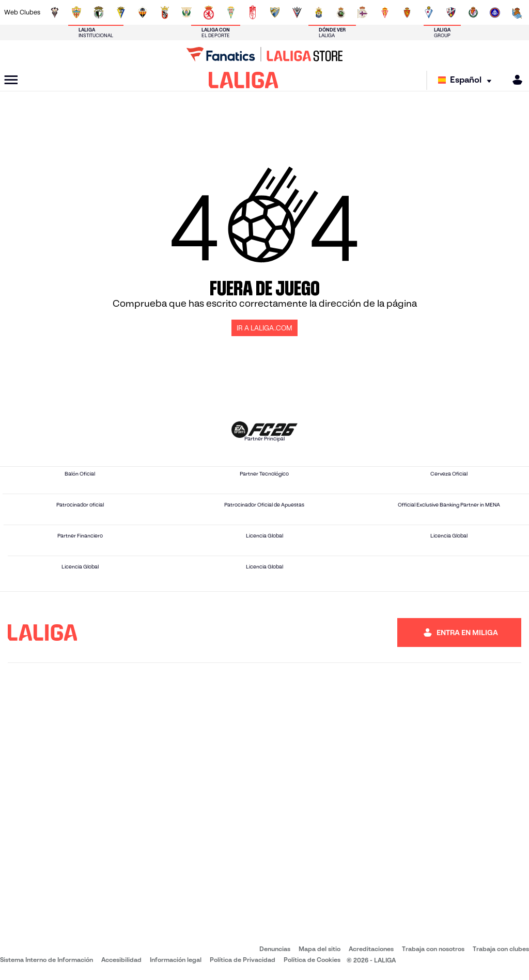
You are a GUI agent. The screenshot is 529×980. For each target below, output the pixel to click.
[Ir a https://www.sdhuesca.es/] (451, 12)
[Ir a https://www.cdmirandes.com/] (297, 12)
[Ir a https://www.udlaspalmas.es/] (318, 12)
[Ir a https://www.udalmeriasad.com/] (76, 12)
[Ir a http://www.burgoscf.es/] (98, 12)
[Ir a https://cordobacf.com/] (231, 12)
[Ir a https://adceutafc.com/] (165, 12)
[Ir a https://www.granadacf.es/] (252, 12)
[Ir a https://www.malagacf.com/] (275, 12)
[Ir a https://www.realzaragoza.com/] (407, 12)
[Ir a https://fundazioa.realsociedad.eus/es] (517, 12)
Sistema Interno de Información (46, 959)
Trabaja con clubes (501, 948)
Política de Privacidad (242, 959)
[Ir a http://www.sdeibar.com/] (429, 12)
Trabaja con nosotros (433, 948)
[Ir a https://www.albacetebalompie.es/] (55, 12)
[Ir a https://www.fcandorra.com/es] (495, 12)
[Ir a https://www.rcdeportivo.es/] (362, 12)
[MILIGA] (514, 80)
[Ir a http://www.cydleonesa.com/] (208, 12)
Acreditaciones (371, 948)
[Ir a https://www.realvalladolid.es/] (473, 12)
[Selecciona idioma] (467, 80)
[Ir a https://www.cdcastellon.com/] (142, 12)
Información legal (175, 959)
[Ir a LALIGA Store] (264, 54)
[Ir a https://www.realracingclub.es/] (341, 12)
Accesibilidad (121, 959)
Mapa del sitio (319, 948)
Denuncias (274, 948)
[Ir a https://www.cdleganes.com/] (186, 12)
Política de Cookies (312, 959)
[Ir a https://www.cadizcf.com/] (121, 12)
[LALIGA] (243, 80)
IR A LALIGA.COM (264, 328)
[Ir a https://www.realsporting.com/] (385, 12)
